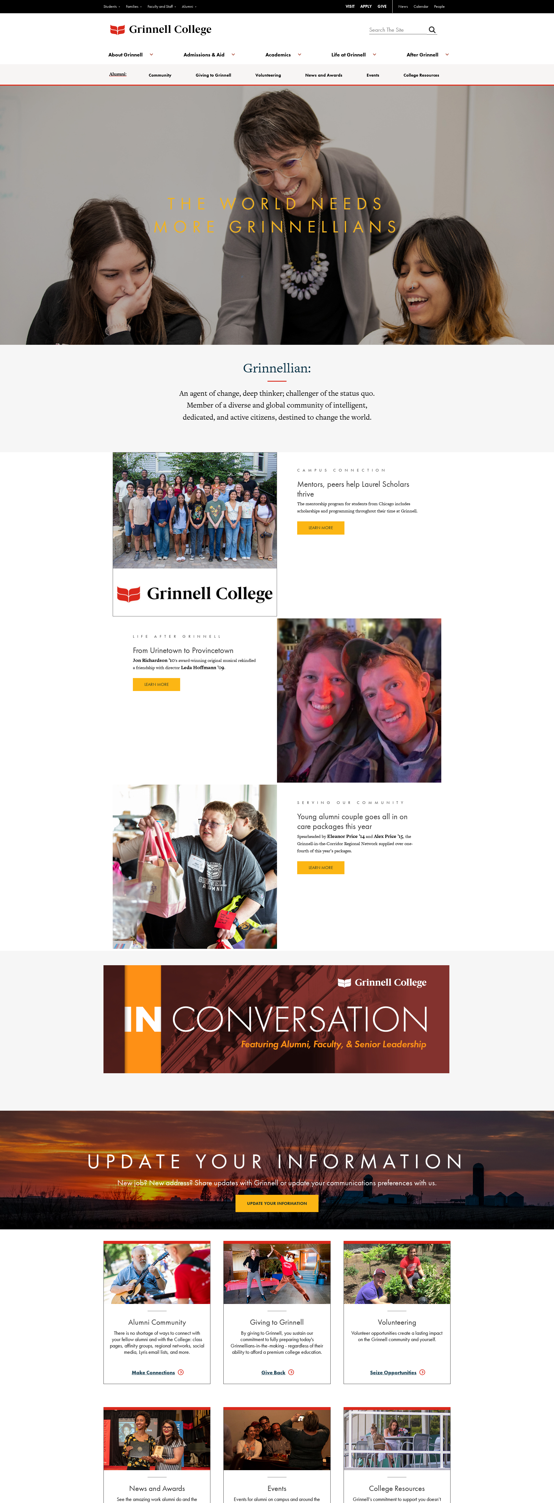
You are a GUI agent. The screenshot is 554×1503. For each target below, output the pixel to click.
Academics (278, 54)
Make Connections (153, 1372)
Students (110, 6)
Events (373, 75)
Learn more (321, 527)
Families (132, 6)
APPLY (366, 6)
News (403, 6)
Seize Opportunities (393, 1372)
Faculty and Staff (160, 6)
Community (161, 75)
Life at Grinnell (348, 54)
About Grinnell (126, 54)
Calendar (421, 6)
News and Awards (324, 75)
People (439, 6)
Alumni (187, 6)
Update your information (277, 1203)
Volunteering (268, 75)
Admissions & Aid (204, 54)
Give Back (273, 1372)
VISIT (350, 6)
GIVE (382, 6)
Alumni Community (157, 1322)
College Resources (421, 75)
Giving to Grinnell (214, 75)
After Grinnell (422, 54)
